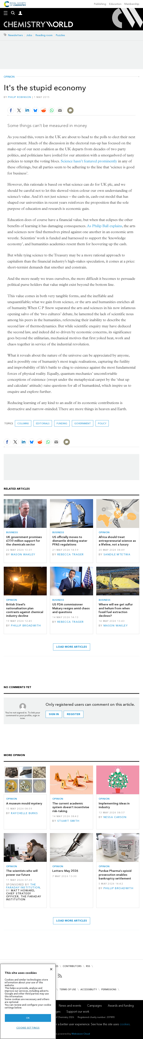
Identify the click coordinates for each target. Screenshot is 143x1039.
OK (28, 1017)
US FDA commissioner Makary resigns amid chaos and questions (71, 608)
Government (82, 423)
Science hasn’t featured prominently (89, 161)
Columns (23, 423)
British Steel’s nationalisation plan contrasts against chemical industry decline (24, 610)
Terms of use (67, 989)
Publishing (100, 4)
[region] (28, 1001)
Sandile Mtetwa (117, 554)
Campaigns (94, 1005)
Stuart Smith (68, 820)
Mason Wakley (23, 554)
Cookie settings (28, 1027)
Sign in (54, 714)
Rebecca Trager (70, 554)
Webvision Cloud (81, 1033)
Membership (131, 4)
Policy (102, 423)
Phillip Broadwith (26, 625)
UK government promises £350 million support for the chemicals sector (24, 540)
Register (73, 714)
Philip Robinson (19, 97)
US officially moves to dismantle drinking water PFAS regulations (69, 540)
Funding (62, 423)
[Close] (51, 969)
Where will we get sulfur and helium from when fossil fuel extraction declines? (116, 610)
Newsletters (15, 35)
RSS (88, 966)
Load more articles (71, 646)
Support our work (77, 1011)
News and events (70, 1005)
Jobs (29, 35)
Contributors (72, 966)
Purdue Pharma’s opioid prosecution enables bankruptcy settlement (115, 874)
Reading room (44, 35)
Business (12, 532)
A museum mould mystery (24, 803)
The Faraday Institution (23, 886)
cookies (125, 1024)
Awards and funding (121, 1005)
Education (115, 4)
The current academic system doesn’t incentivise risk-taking (70, 807)
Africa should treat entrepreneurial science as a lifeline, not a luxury (117, 540)
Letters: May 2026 (65, 871)
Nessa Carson (115, 817)
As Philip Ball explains (104, 226)
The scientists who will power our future (22, 872)
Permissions (108, 989)
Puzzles (60, 35)
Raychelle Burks (24, 813)
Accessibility (88, 989)
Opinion (9, 76)
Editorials (43, 423)
